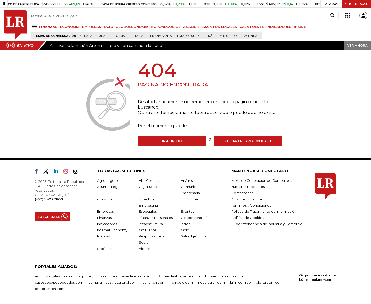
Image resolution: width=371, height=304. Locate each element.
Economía (189, 199)
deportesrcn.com (49, 288)
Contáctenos (242, 193)
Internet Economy (112, 230)
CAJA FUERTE (252, 26)
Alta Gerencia (150, 180)
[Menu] (35, 26)
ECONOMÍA (70, 26)
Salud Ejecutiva (193, 236)
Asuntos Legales (110, 187)
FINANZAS (48, 26)
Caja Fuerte (148, 187)
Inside (186, 224)
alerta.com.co (268, 282)
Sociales (104, 249)
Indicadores (107, 224)
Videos (144, 249)
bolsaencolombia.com (224, 276)
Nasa (88, 36)
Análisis (187, 180)
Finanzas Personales (156, 218)
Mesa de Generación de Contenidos (261, 180)
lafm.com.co (240, 282)
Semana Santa (160, 36)
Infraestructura (151, 224)
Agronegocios (109, 180)
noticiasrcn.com (211, 282)
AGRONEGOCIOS (166, 26)
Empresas (105, 211)
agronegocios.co (93, 276)
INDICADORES (278, 26)
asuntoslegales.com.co (54, 276)
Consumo (105, 199)
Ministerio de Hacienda (238, 36)
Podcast (104, 236)
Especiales (148, 211)
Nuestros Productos (248, 187)
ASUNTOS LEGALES (219, 26)
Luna (101, 36)
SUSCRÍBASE (356, 4)
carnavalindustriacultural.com (112, 282)
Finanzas (104, 218)
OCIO (108, 26)
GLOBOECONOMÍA (132, 26)
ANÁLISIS (191, 26)
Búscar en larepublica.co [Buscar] (248, 141)
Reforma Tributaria (127, 36)
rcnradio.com (182, 282)
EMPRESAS (91, 26)
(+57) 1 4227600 (49, 199)
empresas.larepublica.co (133, 276)
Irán (211, 36)
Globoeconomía (194, 218)
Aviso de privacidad (247, 199)
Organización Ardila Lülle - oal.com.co (317, 277)
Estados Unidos (189, 36)
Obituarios (147, 230)
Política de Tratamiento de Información (264, 211)
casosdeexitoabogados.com (59, 282)
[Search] (332, 15)
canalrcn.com (153, 282)
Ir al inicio (172, 141)
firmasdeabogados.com (179, 276)
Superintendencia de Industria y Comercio (266, 224)
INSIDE (300, 26)
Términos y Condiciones (251, 205)
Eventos (187, 211)
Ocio (185, 230)
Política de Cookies (247, 218)
